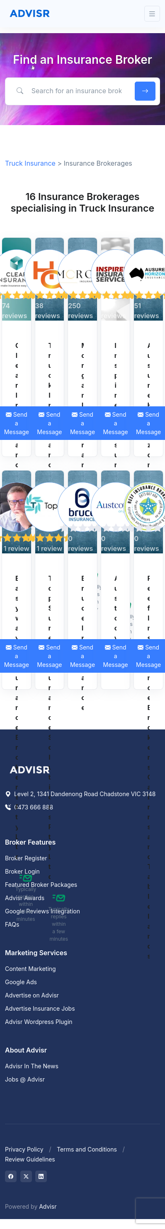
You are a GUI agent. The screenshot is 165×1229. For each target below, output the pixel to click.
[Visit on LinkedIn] (41, 1176)
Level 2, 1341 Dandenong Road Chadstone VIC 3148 (80, 793)
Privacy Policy (24, 1149)
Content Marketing (30, 968)
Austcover (115, 618)
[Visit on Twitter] (26, 1176)
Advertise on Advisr (32, 995)
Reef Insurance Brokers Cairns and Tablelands (148, 767)
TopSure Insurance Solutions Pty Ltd (50, 727)
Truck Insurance (30, 163)
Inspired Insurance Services (115, 464)
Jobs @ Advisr (25, 1079)
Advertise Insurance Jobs (40, 1008)
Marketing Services (36, 953)
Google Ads (21, 981)
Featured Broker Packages (41, 884)
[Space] (30, 769)
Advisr (47, 1206)
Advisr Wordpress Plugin (39, 1021)
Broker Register (26, 858)
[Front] (30, 13)
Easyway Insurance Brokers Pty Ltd (16, 717)
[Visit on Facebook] (11, 1176)
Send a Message (49, 423)
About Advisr (26, 1050)
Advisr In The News (31, 1066)
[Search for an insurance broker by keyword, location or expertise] (68, 91)
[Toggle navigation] (152, 14)
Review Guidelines (30, 1159)
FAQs (12, 924)
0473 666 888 (29, 807)
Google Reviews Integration (42, 911)
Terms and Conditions (87, 1149)
